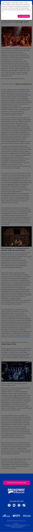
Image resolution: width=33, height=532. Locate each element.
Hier (29, 6)
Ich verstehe (24, 16)
